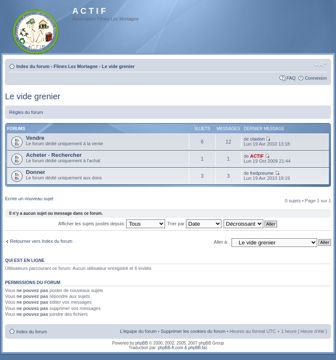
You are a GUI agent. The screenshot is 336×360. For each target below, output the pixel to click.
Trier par (194, 223)
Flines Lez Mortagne (75, 66)
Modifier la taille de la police (321, 64)
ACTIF (256, 156)
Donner (35, 172)
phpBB (141, 343)
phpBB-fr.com (170, 347)
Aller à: (221, 241)
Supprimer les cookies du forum (193, 331)
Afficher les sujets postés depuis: (111, 223)
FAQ (290, 78)
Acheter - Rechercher (53, 155)
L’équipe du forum (138, 331)
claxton (257, 138)
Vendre (35, 138)
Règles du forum (26, 112)
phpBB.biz (197, 347)
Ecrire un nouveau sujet (29, 198)
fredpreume (261, 173)
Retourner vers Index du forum (41, 241)
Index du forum (32, 66)
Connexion (316, 78)
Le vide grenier (118, 66)
